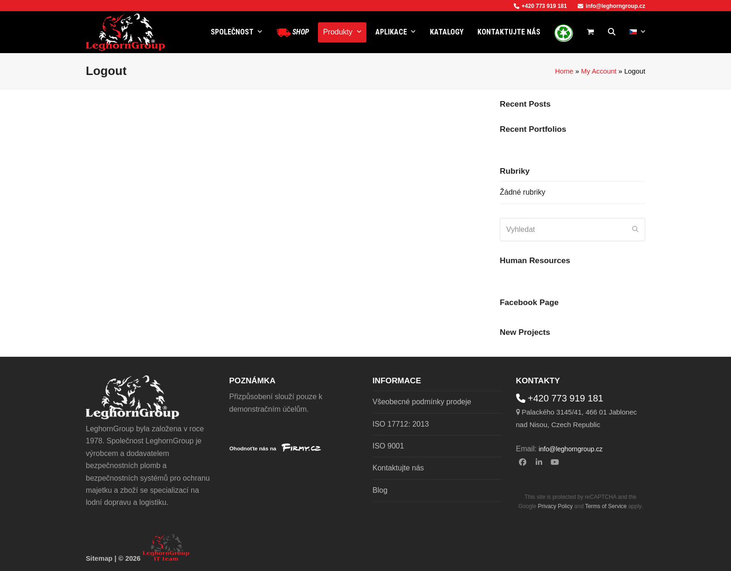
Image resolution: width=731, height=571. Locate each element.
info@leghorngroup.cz (611, 6)
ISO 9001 (388, 446)
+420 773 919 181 (540, 6)
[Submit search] (635, 229)
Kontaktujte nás (398, 468)
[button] (590, 32)
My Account (598, 71)
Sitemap (99, 558)
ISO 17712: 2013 (400, 424)
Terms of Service (606, 506)
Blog (379, 490)
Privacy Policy (555, 506)
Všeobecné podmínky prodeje (421, 402)
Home (564, 71)
